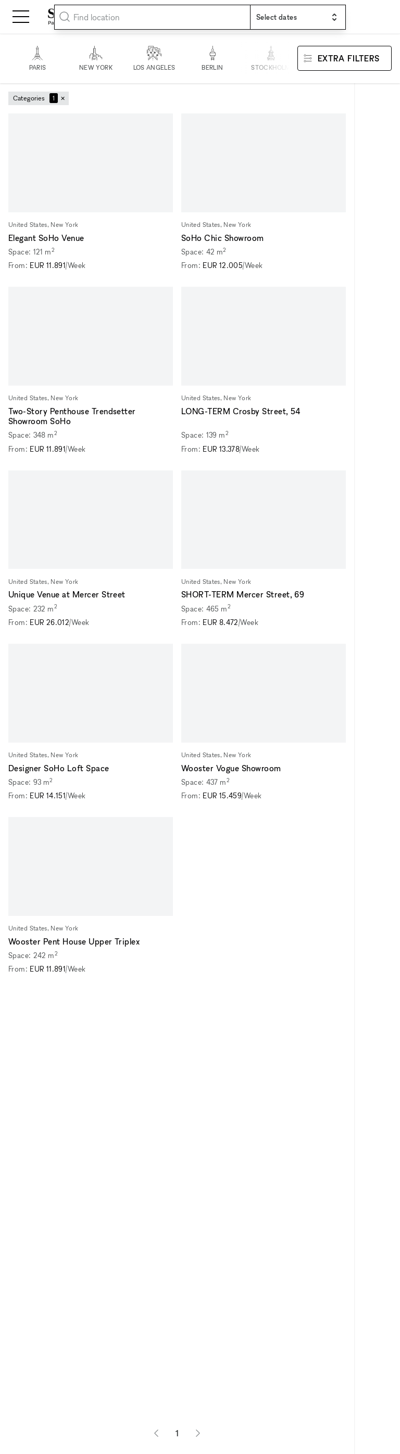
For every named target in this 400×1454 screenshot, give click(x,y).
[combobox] (152, 17)
